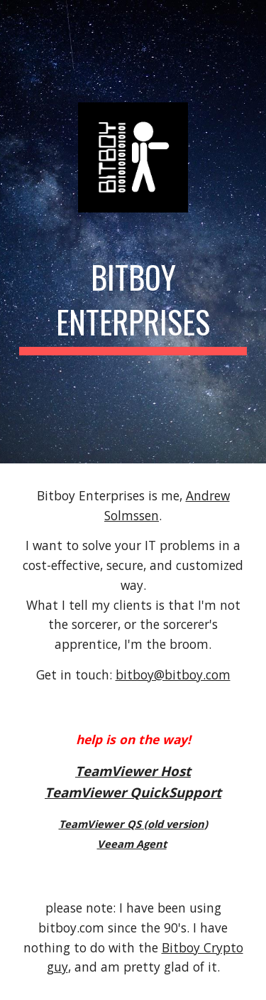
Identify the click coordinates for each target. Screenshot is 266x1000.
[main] (133, 304)
